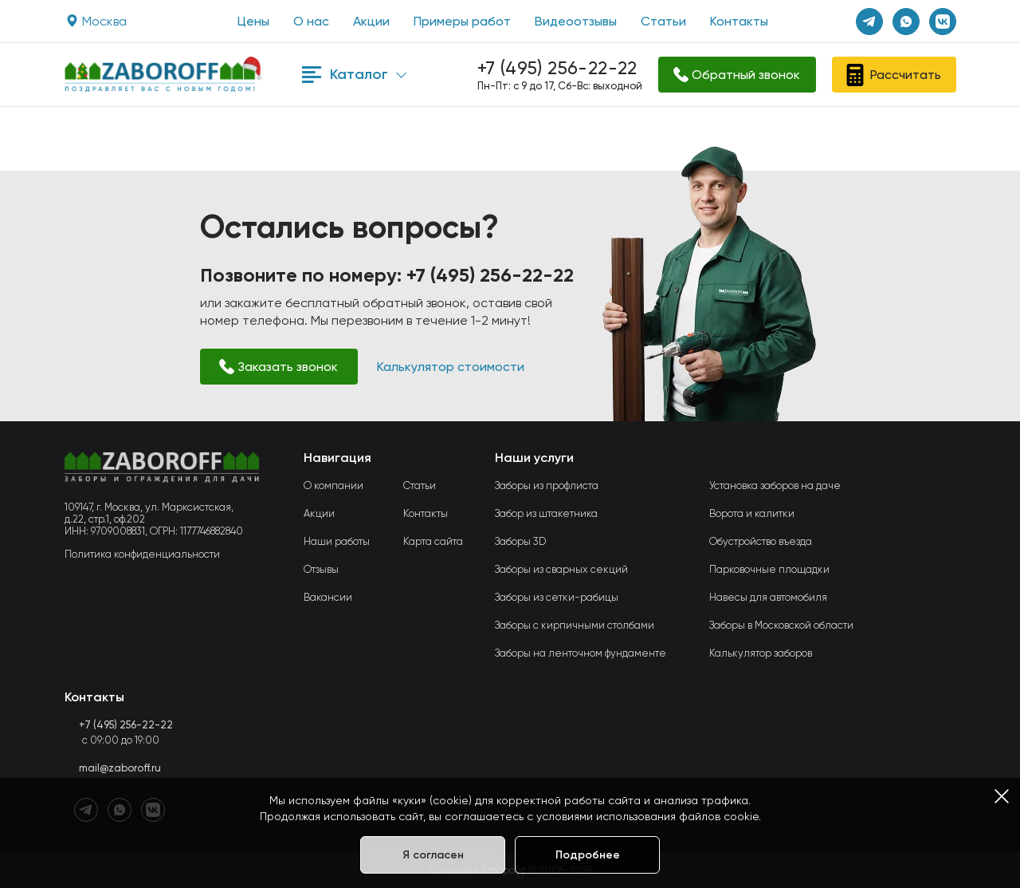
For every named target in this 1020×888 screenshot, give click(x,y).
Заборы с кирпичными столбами (574, 625)
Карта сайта (433, 541)
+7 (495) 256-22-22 (557, 68)
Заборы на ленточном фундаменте (580, 653)
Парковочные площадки (769, 569)
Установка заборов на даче (775, 485)
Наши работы (337, 541)
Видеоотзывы (576, 21)
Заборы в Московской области (781, 625)
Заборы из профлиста (546, 485)
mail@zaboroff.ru (120, 768)
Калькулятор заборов (760, 653)
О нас (311, 21)
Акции (371, 21)
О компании (333, 485)
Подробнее (587, 855)
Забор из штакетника (546, 513)
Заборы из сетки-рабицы (556, 597)
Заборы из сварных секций (561, 569)
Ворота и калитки (751, 513)
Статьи (663, 21)
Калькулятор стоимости (450, 366)
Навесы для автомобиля (768, 597)
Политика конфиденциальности (142, 554)
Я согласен (433, 855)
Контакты (739, 21)
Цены (253, 21)
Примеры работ (462, 21)
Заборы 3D (520, 541)
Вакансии (328, 597)
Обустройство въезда (760, 541)
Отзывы (321, 569)
